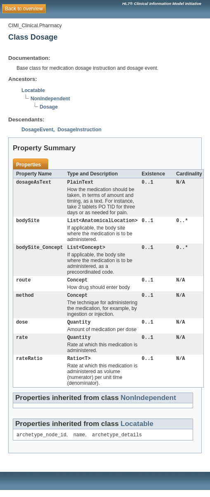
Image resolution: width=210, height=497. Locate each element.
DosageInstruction (79, 130)
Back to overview (24, 9)
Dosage (49, 107)
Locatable (33, 90)
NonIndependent (50, 99)
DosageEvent (37, 130)
